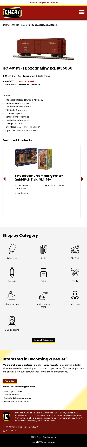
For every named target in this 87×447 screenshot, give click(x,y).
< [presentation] (4, 178)
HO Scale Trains (42, 76)
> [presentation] (82, 178)
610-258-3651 (12, 430)
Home (5, 25)
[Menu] (81, 12)
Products (14, 25)
